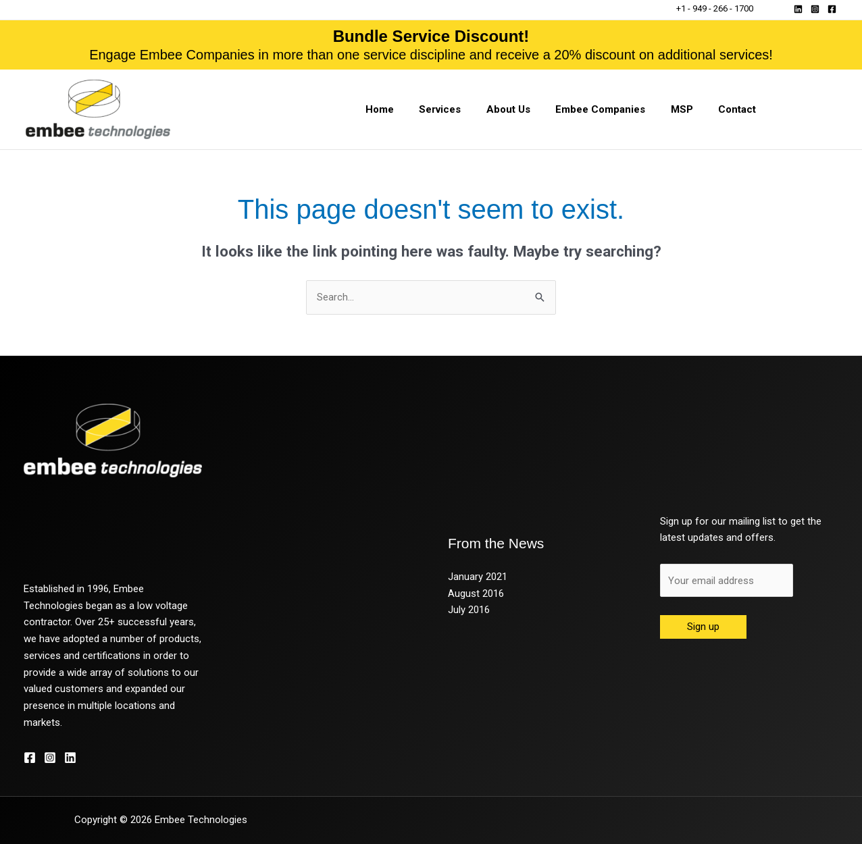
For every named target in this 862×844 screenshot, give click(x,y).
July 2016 (469, 610)
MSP (689, 109)
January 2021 (477, 577)
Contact (740, 109)
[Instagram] (815, 9)
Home (407, 109)
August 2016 (476, 593)
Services (463, 109)
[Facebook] (832, 9)
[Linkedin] (798, 9)
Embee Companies (613, 109)
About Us (526, 109)
